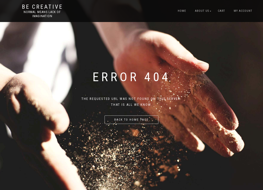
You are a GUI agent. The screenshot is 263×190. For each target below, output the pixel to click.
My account (243, 11)
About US (202, 11)
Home (182, 11)
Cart (221, 11)
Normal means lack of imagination (42, 14)
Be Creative (42, 7)
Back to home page (131, 119)
